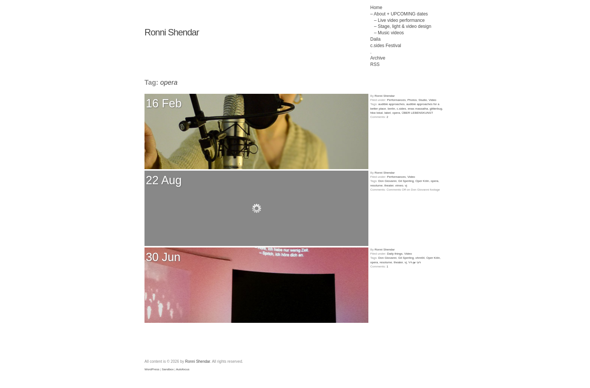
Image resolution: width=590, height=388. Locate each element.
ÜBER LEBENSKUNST (417, 113)
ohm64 (419, 258)
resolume (376, 185)
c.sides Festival (385, 45)
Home (376, 7)
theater (388, 185)
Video (432, 100)
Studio (422, 100)
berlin (391, 108)
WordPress (151, 369)
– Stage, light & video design (402, 26)
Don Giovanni (387, 181)
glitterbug (436, 108)
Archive (377, 58)
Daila (375, 39)
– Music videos (389, 32)
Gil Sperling (406, 181)
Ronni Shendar (171, 32)
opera (396, 113)
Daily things (394, 253)
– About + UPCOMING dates (399, 14)
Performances (396, 100)
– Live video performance (399, 20)
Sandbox (168, 369)
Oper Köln (422, 181)
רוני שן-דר (414, 262)
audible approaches (391, 104)
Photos (412, 100)
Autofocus (183, 369)
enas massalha (418, 108)
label (387, 113)
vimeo (399, 185)
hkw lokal (376, 113)
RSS (375, 64)
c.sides (401, 108)
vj (406, 185)
